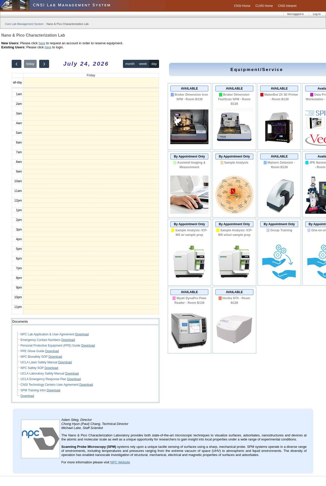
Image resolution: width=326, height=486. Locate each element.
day (154, 64)
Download (82, 334)
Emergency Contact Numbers (41, 340)
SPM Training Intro (34, 390)
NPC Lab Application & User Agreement (48, 334)
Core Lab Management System (24, 23)
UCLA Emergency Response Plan (44, 379)
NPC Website (120, 462)
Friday (91, 75)
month (130, 64)
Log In (317, 14)
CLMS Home (264, 6)
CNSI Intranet (287, 6)
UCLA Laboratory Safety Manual (43, 373)
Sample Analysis (236, 162)
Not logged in (295, 14)
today (30, 64)
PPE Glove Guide (33, 351)
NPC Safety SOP (33, 368)
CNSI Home (242, 6)
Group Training (281, 230)
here (42, 43)
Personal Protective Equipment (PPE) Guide (51, 345)
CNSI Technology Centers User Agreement (50, 385)
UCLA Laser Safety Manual (39, 362)
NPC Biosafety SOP (35, 357)
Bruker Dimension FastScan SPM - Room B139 (234, 99)
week (143, 64)
